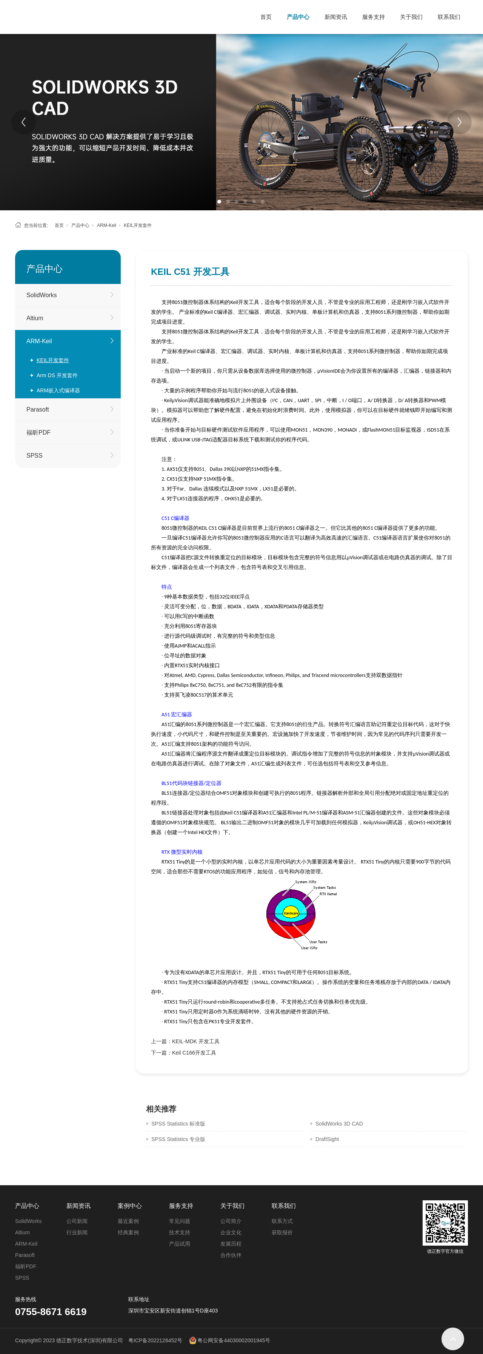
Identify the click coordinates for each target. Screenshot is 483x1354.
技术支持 (179, 1232)
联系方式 (282, 1221)
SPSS (34, 455)
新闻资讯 (336, 17)
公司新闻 (77, 1221)
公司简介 (231, 1221)
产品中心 (298, 17)
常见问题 (179, 1221)
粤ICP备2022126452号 (155, 1340)
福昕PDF (38, 432)
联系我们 (449, 17)
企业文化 (231, 1232)
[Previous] (23, 122)
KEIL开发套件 (138, 225)
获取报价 (282, 1232)
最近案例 (128, 1221)
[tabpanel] (241, 122)
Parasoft (37, 409)
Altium (34, 318)
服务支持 (373, 17)
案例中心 (130, 1206)
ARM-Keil (106, 225)
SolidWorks (41, 295)
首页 (266, 17)
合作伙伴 (231, 1255)
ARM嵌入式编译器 (58, 390)
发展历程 (231, 1244)
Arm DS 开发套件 (57, 375)
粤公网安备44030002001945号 (233, 1340)
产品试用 (179, 1244)
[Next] (459, 122)
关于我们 (411, 17)
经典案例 (128, 1232)
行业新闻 (77, 1232)
